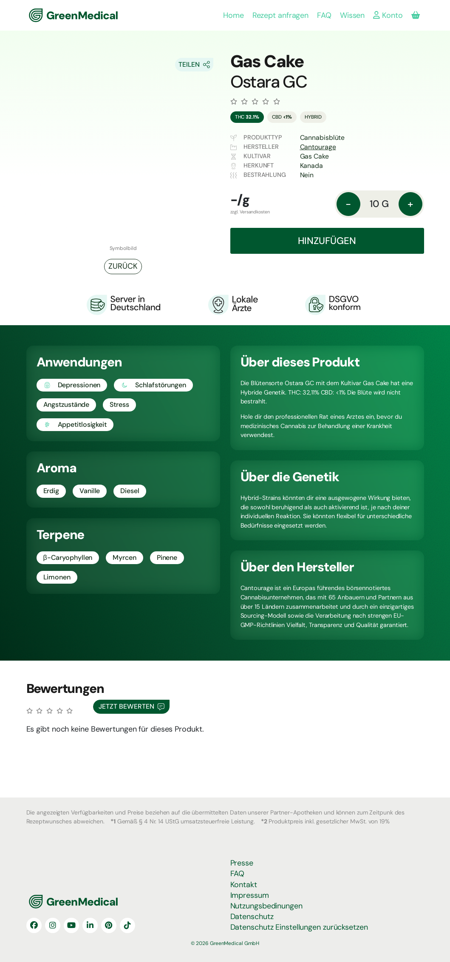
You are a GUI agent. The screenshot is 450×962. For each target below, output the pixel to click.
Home (233, 15)
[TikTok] (127, 925)
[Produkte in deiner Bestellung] (415, 15)
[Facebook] (34, 925)
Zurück (122, 266)
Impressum (249, 895)
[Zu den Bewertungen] (255, 102)
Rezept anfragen (280, 15)
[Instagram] (52, 925)
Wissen (352, 15)
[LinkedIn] (90, 925)
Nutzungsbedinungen (266, 906)
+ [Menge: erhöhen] (410, 203)
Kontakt (243, 885)
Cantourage (318, 146)
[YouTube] (71, 925)
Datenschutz (252, 916)
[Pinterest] (108, 925)
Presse (241, 863)
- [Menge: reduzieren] (348, 203)
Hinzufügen (327, 241)
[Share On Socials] (194, 64)
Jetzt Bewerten (131, 706)
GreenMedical (57, 15)
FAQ (324, 15)
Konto (387, 15)
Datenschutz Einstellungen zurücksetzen (299, 927)
